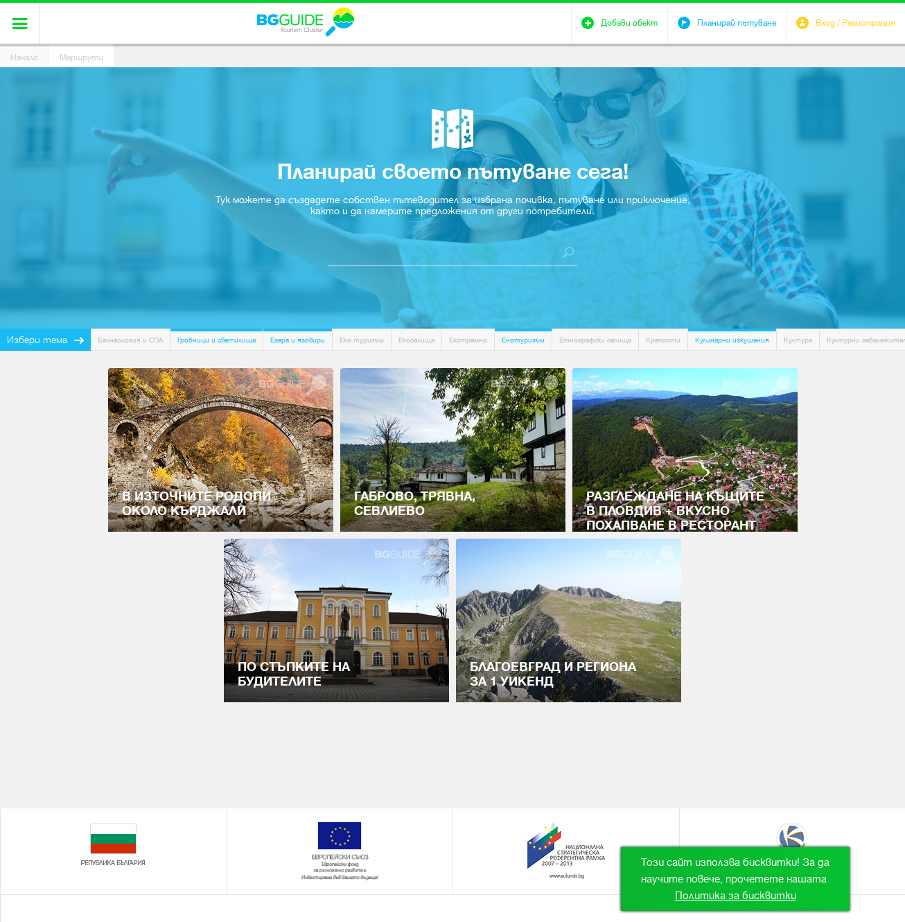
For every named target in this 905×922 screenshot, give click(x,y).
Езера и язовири (297, 340)
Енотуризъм (523, 340)
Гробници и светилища (216, 340)
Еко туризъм (362, 340)
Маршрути (81, 57)
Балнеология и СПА (130, 340)
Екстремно (468, 340)
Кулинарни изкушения (732, 340)
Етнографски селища (595, 340)
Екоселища (416, 340)
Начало (24, 57)
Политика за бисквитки (735, 895)
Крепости (663, 340)
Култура (798, 340)
